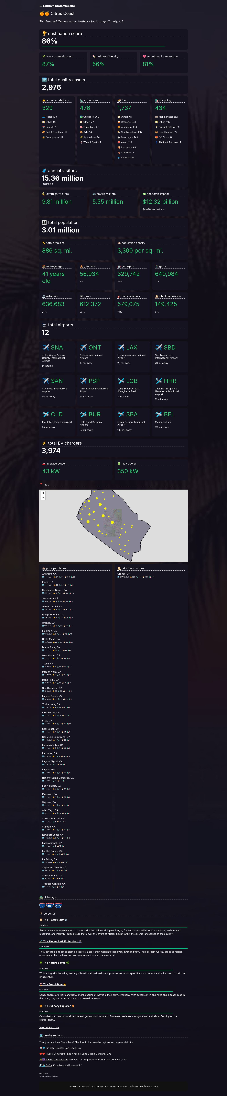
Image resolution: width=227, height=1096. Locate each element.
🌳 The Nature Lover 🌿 (54, 962)
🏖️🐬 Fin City (46, 1048)
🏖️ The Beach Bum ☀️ (52, 984)
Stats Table (138, 1086)
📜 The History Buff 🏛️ (53, 919)
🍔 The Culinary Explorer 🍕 (57, 1005)
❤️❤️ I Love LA (47, 1053)
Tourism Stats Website (79, 1086)
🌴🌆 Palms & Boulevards (53, 1059)
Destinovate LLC (124, 1086)
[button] (43, 493)
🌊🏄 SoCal (45, 1065)
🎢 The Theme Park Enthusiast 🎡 (60, 941)
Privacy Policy (151, 1086)
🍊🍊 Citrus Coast (56, 13)
